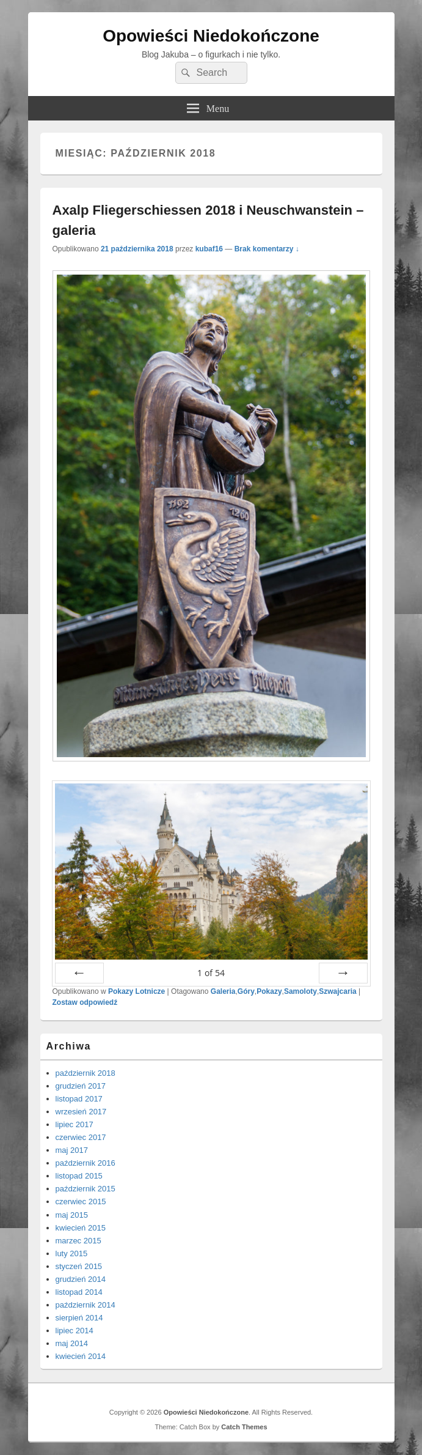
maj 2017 (72, 1150)
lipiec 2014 (74, 1330)
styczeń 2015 (79, 1266)
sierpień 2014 (79, 1317)
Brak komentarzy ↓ (267, 249)
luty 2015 (72, 1253)
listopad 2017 (79, 1098)
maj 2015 (72, 1215)
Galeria (223, 991)
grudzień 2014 (81, 1279)
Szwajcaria (337, 991)
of (211, 973)
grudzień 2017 (81, 1085)
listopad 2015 (79, 1175)
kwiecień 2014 (81, 1356)
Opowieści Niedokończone (211, 35)
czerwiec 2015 (81, 1201)
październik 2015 (85, 1188)
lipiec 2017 (74, 1124)
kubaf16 (209, 249)
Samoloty (300, 991)
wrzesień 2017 (81, 1111)
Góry (246, 991)
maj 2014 (72, 1343)
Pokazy (269, 991)
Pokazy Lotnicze (136, 991)
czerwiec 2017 (81, 1137)
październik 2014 (85, 1304)
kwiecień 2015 (81, 1227)
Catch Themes (244, 1427)
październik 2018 (85, 1073)
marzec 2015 (78, 1240)
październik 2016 (85, 1163)
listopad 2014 (79, 1292)
